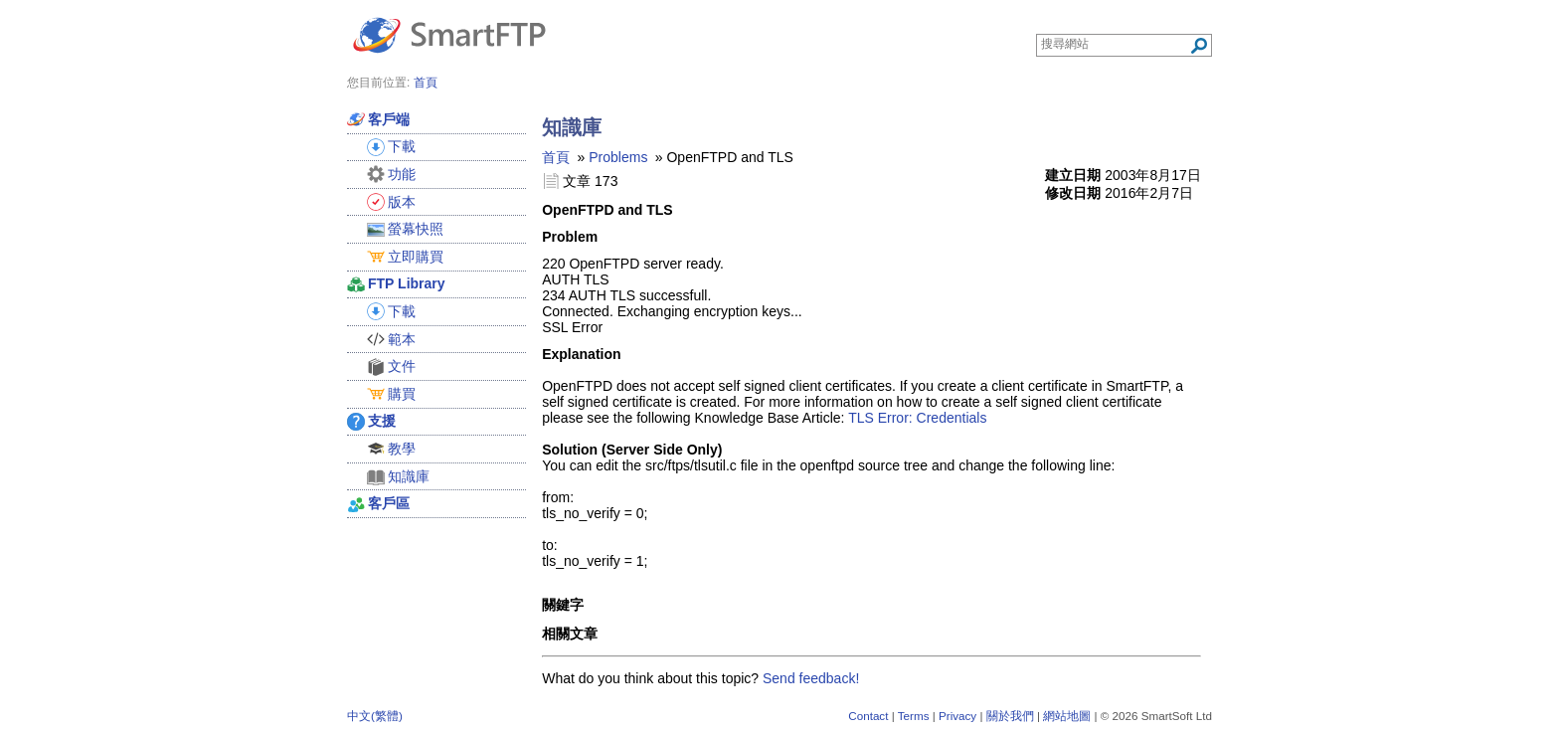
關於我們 (1010, 715)
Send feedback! (811, 678)
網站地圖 (1067, 715)
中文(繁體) (375, 715)
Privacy (957, 715)
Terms (914, 715)
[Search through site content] (1115, 44)
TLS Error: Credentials (917, 418)
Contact (868, 715)
